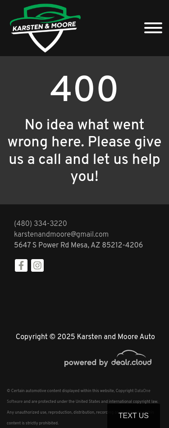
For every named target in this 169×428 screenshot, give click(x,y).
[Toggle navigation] (153, 28)
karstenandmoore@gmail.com (61, 234)
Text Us (134, 415)
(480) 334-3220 (40, 224)
